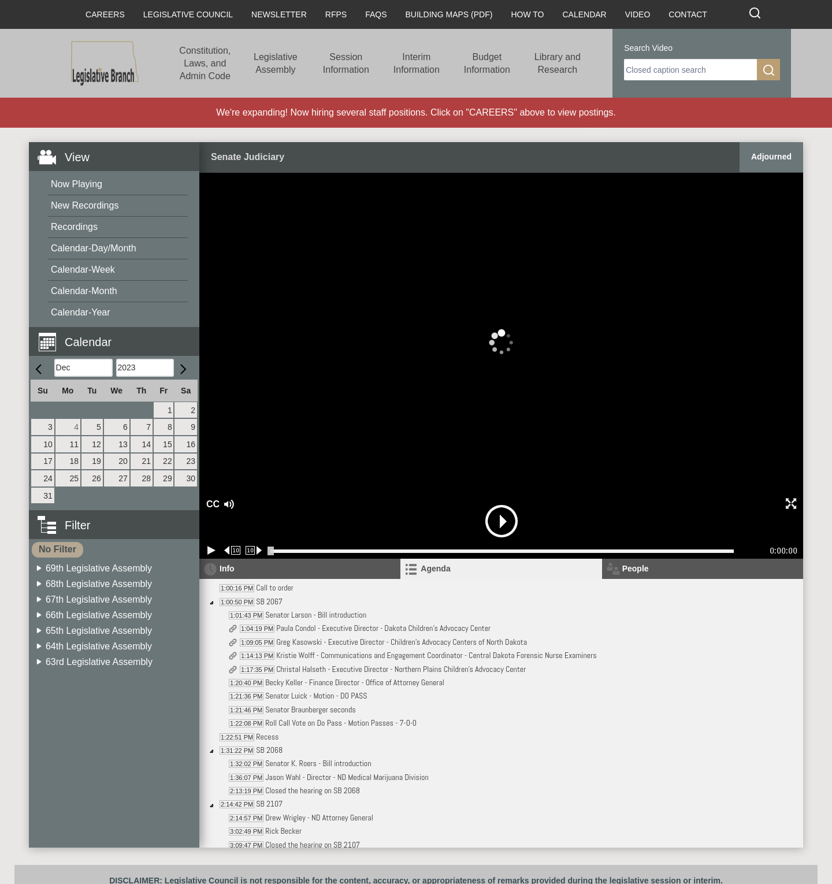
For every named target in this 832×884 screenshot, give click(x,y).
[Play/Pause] (211, 550)
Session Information (346, 63)
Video (638, 14)
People (635, 568)
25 (74, 478)
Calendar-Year (80, 312)
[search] (690, 69)
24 (48, 478)
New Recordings (84, 205)
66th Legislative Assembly (99, 615)
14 (146, 444)
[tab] (500, 569)
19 (96, 461)
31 (48, 495)
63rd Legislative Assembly (99, 662)
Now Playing (76, 184)
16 (190, 444)
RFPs (336, 14)
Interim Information (416, 63)
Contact (687, 14)
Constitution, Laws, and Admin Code (205, 63)
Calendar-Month (84, 291)
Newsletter (279, 14)
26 (96, 478)
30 (190, 478)
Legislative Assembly (276, 63)
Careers (105, 14)
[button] (118, 335)
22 (167, 461)
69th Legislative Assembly (99, 568)
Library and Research (557, 63)
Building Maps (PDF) (449, 14)
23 (190, 461)
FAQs (376, 14)
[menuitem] (118, 184)
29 (167, 478)
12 (96, 444)
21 (146, 461)
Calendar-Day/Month (93, 248)
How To (527, 14)
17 (48, 461)
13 (123, 444)
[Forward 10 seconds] (254, 550)
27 (123, 478)
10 (48, 444)
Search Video (648, 48)
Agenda (435, 568)
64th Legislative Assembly (99, 646)
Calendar (584, 14)
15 (167, 444)
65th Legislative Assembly (99, 631)
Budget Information (487, 63)
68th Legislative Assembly (99, 584)
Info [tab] (227, 568)
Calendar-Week (83, 269)
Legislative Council (188, 14)
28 (146, 478)
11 (74, 444)
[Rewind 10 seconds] (232, 550)
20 (123, 461)
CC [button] (211, 504)
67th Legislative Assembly (99, 599)
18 (74, 461)
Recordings (74, 227)
